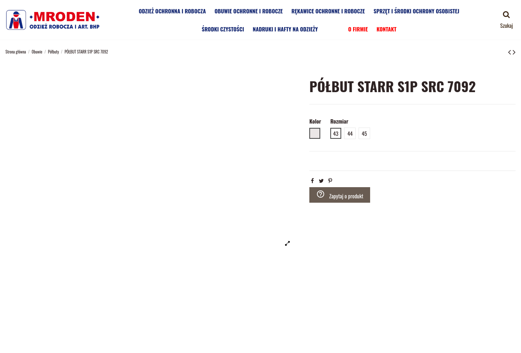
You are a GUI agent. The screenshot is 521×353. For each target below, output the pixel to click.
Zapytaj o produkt (340, 195)
